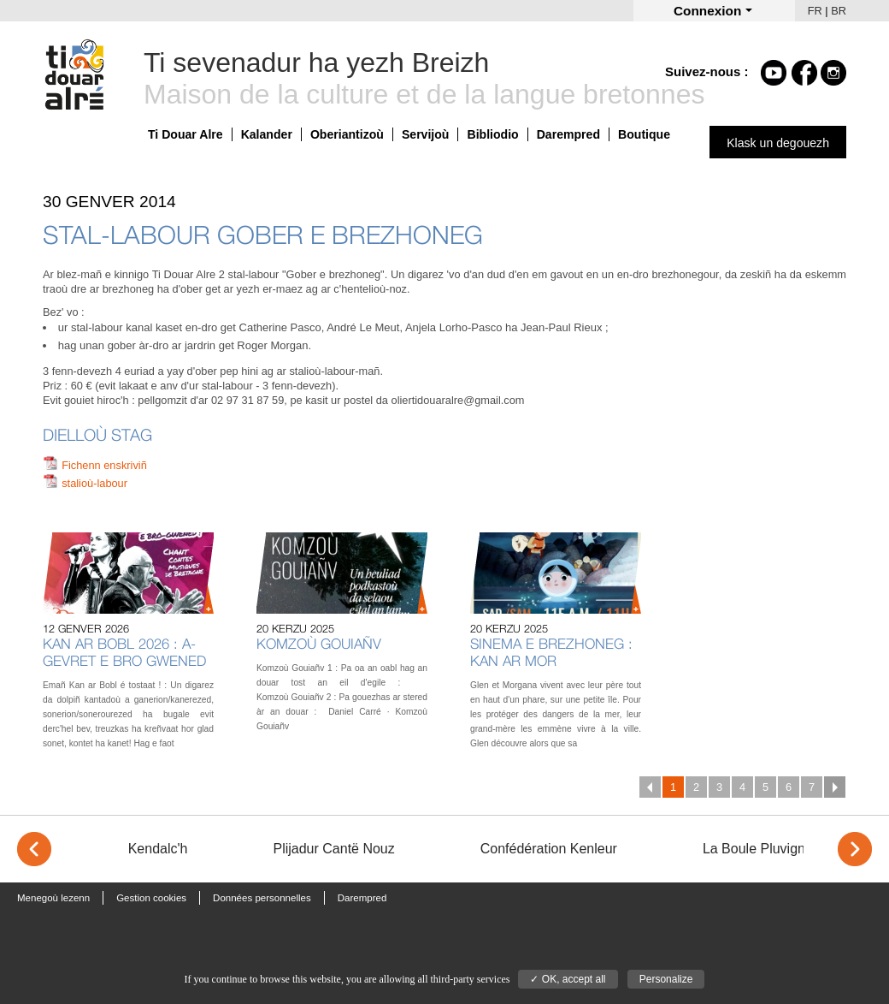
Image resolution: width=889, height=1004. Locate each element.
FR (815, 10)
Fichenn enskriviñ (104, 465)
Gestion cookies (151, 898)
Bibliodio (492, 134)
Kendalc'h (158, 848)
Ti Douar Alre (185, 134)
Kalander (266, 134)
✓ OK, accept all (567, 979)
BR (838, 10)
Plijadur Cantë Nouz (333, 848)
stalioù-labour (94, 483)
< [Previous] (34, 849)
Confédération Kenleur (548, 848)
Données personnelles (262, 898)
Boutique (644, 134)
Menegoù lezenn (53, 898)
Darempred (568, 134)
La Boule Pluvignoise (766, 848)
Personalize (666, 979)
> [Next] (855, 849)
